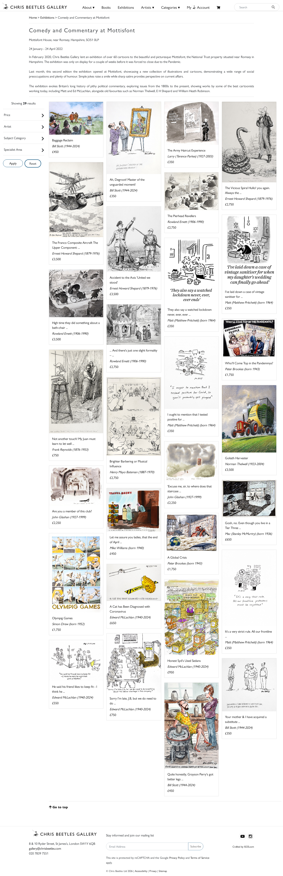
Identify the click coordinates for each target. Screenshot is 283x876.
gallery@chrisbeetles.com (45, 848)
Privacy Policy (177, 858)
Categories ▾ (170, 7)
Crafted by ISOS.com (243, 846)
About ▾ (88, 7)
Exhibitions (126, 7)
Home (33, 17)
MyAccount (198, 7)
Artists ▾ (147, 7)
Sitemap (163, 871)
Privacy (153, 871)
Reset (32, 163)
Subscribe (195, 846)
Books (106, 7)
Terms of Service (199, 858)
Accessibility (141, 871)
